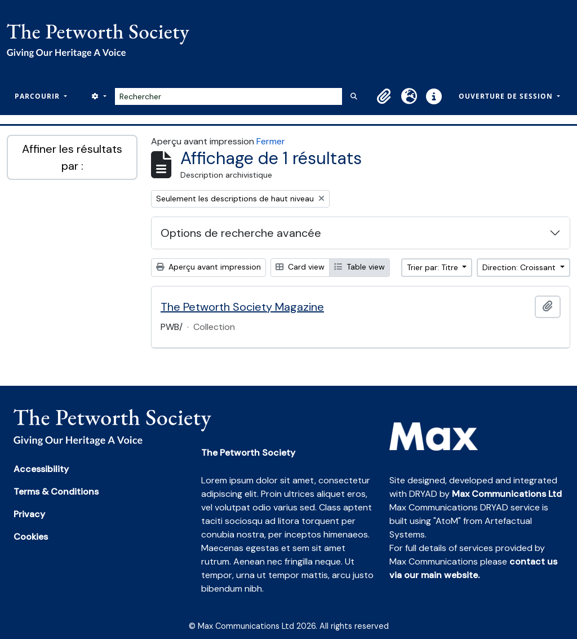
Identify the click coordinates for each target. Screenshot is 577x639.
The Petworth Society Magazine (242, 307)
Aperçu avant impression (208, 267)
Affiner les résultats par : (72, 157)
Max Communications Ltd (507, 494)
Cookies (31, 537)
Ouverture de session (507, 96)
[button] (384, 96)
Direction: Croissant (520, 267)
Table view (359, 267)
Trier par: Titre (433, 267)
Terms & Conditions (56, 491)
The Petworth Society (248, 453)
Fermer (270, 141)
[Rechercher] (228, 96)
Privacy (29, 514)
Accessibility (41, 469)
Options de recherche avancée (241, 233)
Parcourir (38, 96)
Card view (300, 267)
